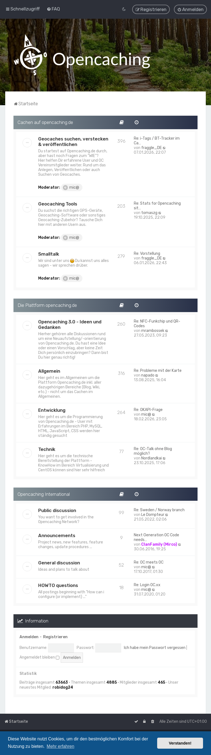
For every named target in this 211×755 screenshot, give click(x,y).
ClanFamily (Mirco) (159, 544)
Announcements (56, 535)
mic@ (71, 187)
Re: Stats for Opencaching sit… (157, 205)
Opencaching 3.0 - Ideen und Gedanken (69, 323)
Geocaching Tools (57, 203)
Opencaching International (44, 493)
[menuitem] (53, 9)
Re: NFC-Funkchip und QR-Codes (157, 323)
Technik (46, 448)
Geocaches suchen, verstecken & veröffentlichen (73, 141)
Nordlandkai (151, 457)
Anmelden (29, 636)
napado (147, 374)
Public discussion (57, 510)
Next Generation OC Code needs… (156, 537)
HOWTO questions (58, 585)
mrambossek (152, 330)
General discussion (59, 562)
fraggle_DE (151, 147)
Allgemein (49, 370)
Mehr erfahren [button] (60, 746)
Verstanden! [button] (180, 743)
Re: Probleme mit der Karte (158, 370)
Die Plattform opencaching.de (47, 305)
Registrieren (55, 636)
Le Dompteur (152, 514)
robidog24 (62, 687)
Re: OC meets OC (148, 562)
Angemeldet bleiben (39, 657)
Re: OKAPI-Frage (148, 409)
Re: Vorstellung (147, 253)
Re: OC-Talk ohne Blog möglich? (153, 450)
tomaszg (149, 212)
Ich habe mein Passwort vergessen (154, 647)
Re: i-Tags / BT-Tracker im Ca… (157, 140)
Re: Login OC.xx (147, 584)
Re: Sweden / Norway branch (159, 509)
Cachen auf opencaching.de (45, 122)
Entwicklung (51, 409)
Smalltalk (48, 253)
